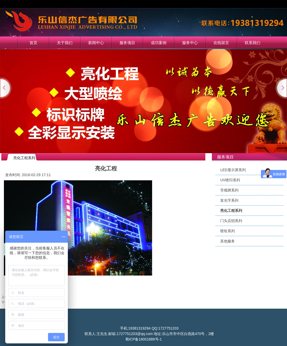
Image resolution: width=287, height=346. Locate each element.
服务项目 (127, 42)
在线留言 (221, 42)
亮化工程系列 (231, 210)
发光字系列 (229, 200)
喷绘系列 (227, 231)
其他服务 (227, 241)
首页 (33, 42)
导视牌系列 (229, 190)
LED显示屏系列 (233, 170)
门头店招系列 (231, 221)
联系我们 (252, 42)
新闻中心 (96, 42)
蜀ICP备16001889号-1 (143, 339)
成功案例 (158, 42)
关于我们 (65, 42)
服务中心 (190, 42)
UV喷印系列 (230, 180)
